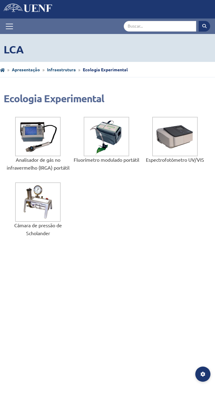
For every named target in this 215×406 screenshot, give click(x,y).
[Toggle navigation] (9, 26)
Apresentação (26, 69)
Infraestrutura (61, 69)
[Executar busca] (204, 26)
